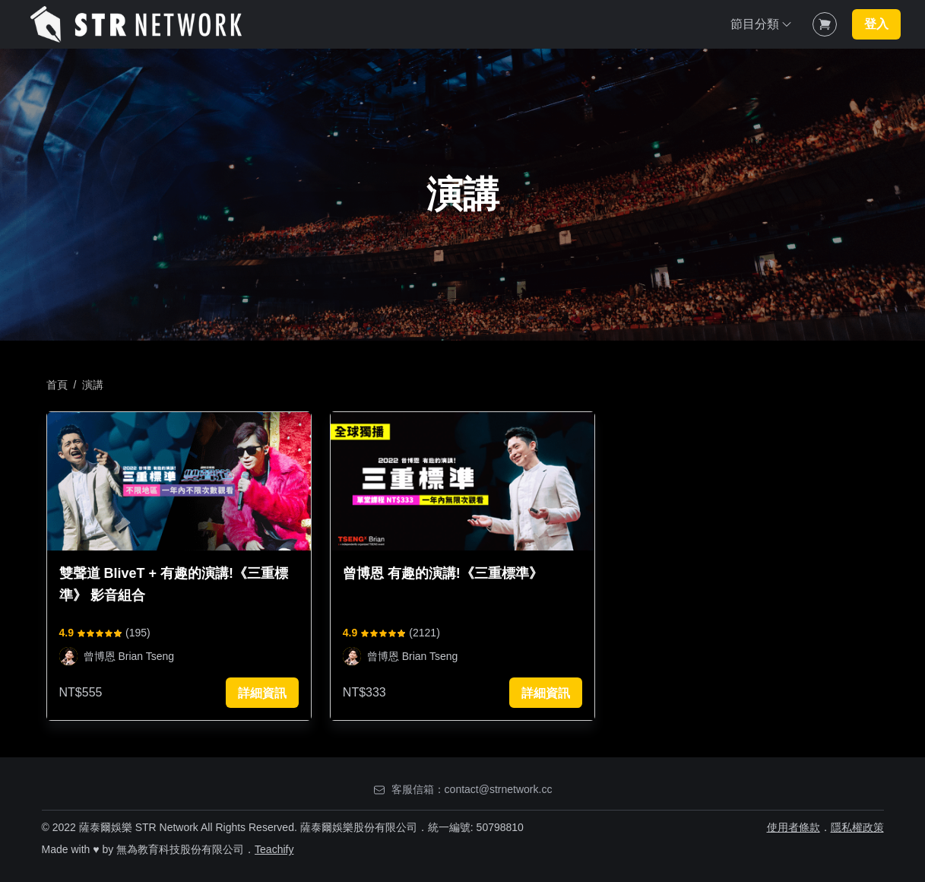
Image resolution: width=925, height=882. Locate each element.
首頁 (57, 385)
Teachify (274, 849)
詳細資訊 (262, 693)
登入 (876, 23)
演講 (92, 385)
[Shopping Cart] (825, 24)
